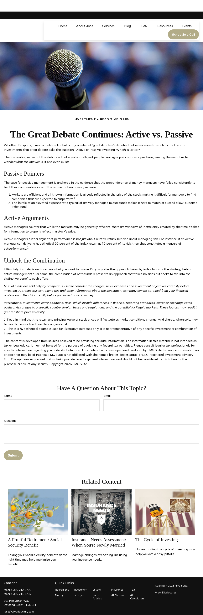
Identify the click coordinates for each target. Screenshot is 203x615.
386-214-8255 (22, 582)
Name (8, 384)
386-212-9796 (22, 578)
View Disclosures (165, 581)
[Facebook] (6, 606)
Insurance (117, 578)
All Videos (117, 583)
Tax (132, 578)
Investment (80, 578)
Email (107, 384)
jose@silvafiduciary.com (19, 600)
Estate (97, 578)
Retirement (62, 578)
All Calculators (137, 585)
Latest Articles (97, 585)
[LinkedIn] (13, 606)
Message (10, 409)
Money (59, 583)
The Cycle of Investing (156, 528)
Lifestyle (79, 583)
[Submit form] (13, 444)
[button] (63, 14)
